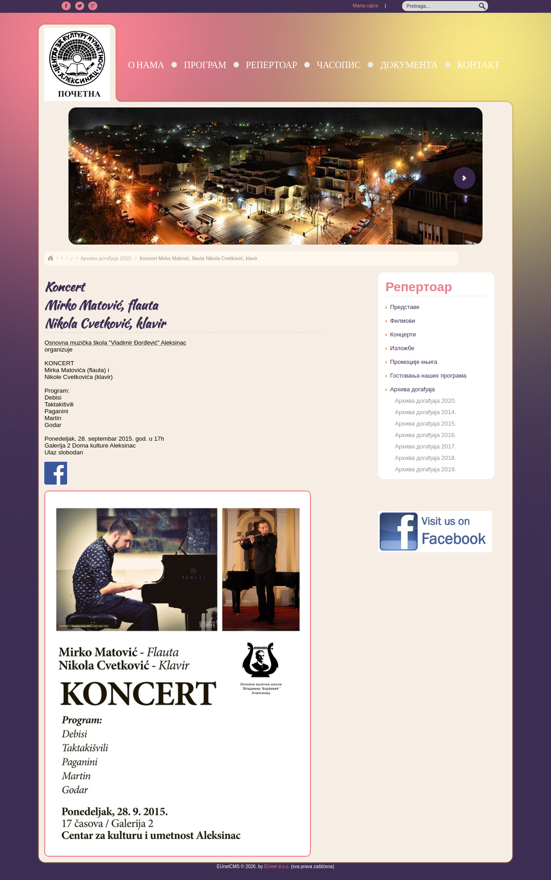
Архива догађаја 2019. (425, 469)
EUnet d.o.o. (276, 866)
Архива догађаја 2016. (425, 435)
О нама (146, 64)
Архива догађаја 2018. (425, 457)
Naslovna (50, 258)
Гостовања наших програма (428, 375)
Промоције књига (413, 361)
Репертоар (271, 64)
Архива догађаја (412, 389)
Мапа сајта (365, 5)
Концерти (403, 334)
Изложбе (402, 348)
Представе (405, 307)
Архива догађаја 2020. (425, 400)
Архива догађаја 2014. (425, 412)
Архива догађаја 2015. (106, 258)
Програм (205, 64)
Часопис (339, 64)
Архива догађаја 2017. (425, 446)
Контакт (478, 64)
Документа (408, 64)
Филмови (402, 320)
